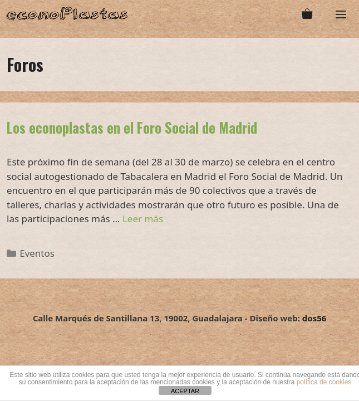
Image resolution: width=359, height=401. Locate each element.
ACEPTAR (185, 391)
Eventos (37, 253)
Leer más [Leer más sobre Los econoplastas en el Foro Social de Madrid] (142, 218)
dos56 (314, 318)
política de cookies (324, 382)
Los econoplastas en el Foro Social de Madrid (132, 127)
